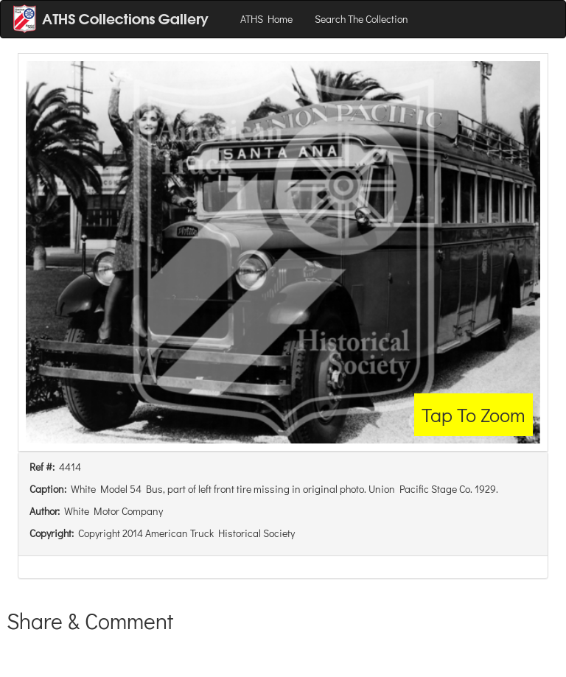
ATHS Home (266, 19)
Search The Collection (361, 19)
